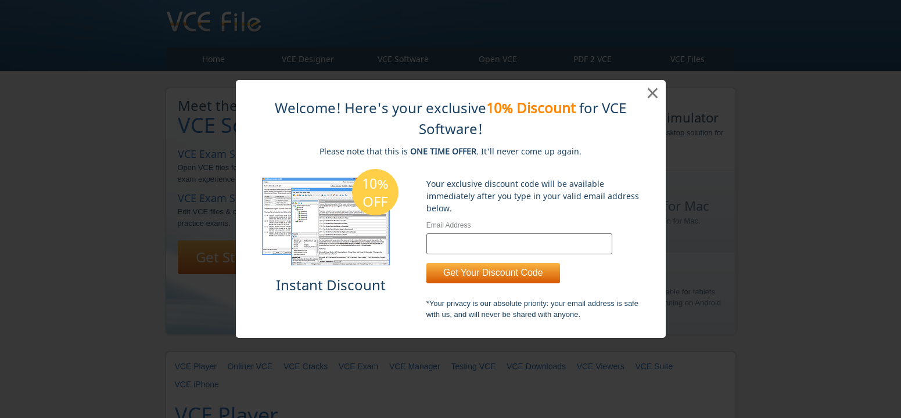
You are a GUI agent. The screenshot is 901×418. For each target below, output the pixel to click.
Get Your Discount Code (493, 273)
